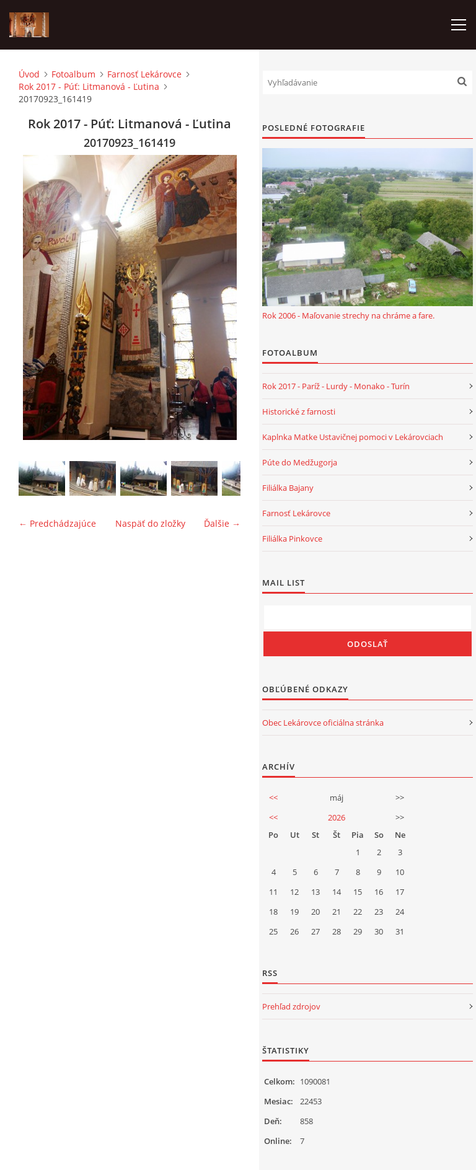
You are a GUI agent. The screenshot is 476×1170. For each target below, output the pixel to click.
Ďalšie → (222, 523)
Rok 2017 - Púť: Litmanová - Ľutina (89, 86)
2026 (336, 817)
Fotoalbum (73, 74)
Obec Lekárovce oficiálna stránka (323, 722)
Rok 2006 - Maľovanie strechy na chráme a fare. (348, 315)
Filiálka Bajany (288, 487)
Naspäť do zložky (150, 523)
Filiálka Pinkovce (292, 538)
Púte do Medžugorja (299, 462)
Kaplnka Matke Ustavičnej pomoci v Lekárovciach (352, 436)
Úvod (29, 74)
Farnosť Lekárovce (144, 74)
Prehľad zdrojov (291, 1006)
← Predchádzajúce (57, 523)
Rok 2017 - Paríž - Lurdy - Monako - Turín (336, 386)
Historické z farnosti (298, 411)
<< (273, 797)
